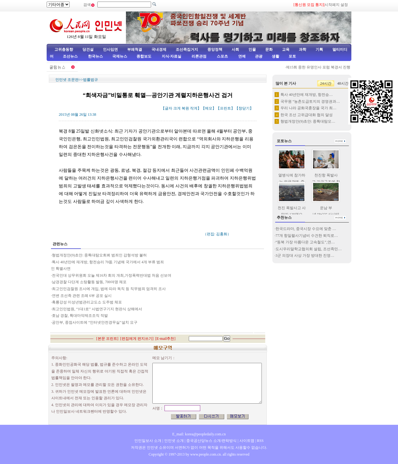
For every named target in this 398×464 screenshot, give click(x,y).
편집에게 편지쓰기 (137, 338)
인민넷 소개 (173, 440)
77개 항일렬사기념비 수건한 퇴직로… (306, 235)
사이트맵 (246, 440)
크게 (177, 108)
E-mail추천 (165, 338)
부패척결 (134, 49)
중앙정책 (214, 49)
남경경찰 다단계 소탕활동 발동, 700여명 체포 (89, 282)
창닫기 (244, 108)
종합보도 (144, 56)
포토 (292, 56)
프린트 (225, 108)
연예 (241, 56)
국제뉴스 (119, 56)
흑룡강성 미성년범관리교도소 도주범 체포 (87, 302)
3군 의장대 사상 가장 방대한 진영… (304, 255)
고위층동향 (63, 49)
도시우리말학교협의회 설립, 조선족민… (308, 249)
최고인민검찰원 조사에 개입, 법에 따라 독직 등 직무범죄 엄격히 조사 (109, 289)
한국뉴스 (95, 56)
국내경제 (158, 49)
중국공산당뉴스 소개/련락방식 (211, 440)
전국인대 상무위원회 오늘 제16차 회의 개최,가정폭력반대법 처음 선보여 (111, 275)
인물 (252, 49)
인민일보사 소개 (147, 440)
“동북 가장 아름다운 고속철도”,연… (305, 242)
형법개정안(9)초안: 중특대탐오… (307, 121)
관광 (258, 56)
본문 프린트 (107, 338)
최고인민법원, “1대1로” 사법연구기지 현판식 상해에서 (97, 309)
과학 (302, 49)
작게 (193, 108)
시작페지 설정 (336, 4)
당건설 (88, 49)
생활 (275, 56)
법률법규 (90, 79)
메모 (208, 108)
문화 (269, 49)
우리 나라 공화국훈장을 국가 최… (308, 108)
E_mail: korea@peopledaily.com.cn (199, 434)
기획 (319, 49)
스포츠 (222, 56)
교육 (285, 49)
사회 (235, 49)
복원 (185, 108)
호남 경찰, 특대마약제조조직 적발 (80, 315)
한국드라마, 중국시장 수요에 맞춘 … (305, 229)
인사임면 (110, 49)
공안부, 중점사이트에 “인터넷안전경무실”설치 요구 (94, 322)
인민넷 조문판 (67, 79)
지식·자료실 (172, 56)
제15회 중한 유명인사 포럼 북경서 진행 (320, 67)
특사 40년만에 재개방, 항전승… (306, 94)
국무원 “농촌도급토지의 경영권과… (310, 101)
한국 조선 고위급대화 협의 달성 (306, 115)
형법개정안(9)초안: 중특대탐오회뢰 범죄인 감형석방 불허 (99, 255)
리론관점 (199, 56)
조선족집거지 (187, 49)
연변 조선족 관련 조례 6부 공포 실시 (82, 295)
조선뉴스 (71, 56)
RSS (260, 440)
